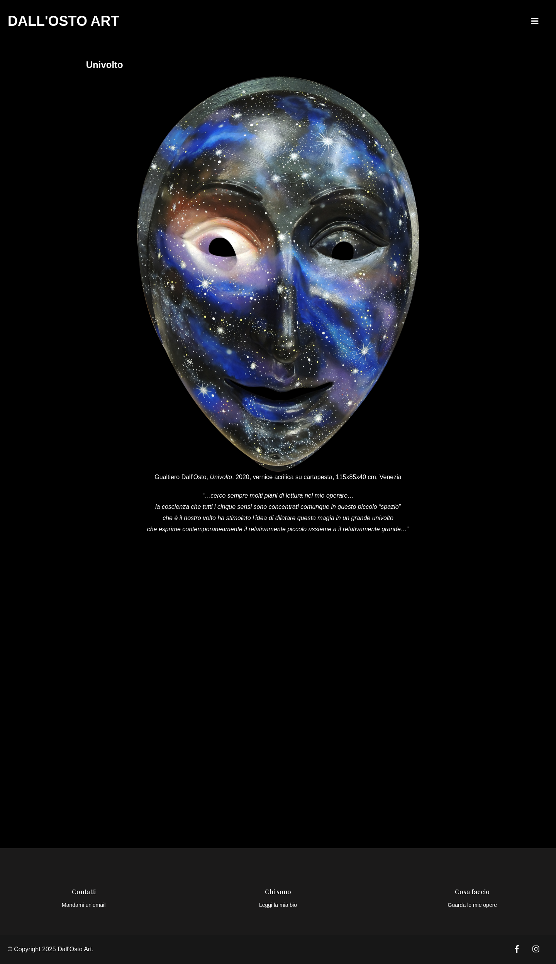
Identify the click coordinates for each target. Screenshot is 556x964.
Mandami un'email (83, 905)
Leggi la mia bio (278, 905)
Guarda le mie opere (472, 905)
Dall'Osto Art (63, 21)
